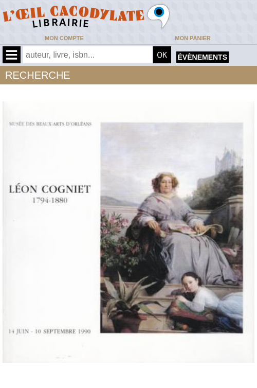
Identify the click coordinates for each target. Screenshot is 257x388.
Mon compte (64, 38)
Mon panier (192, 38)
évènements (202, 57)
